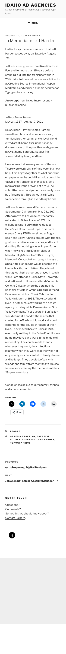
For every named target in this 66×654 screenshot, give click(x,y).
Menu (33, 22)
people (15, 431)
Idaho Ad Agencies (30, 5)
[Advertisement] (33, 591)
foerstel (29, 439)
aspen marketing (22, 436)
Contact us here (15, 518)
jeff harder (46, 439)
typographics (20, 443)
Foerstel (10, 70)
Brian (36, 35)
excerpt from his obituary (24, 100)
